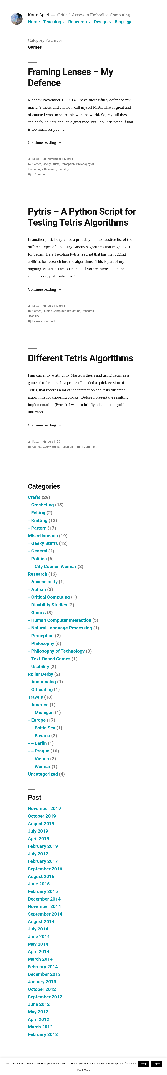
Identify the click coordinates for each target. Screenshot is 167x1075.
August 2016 (41, 876)
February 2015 (43, 891)
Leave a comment (43, 321)
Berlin (41, 743)
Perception (68, 164)
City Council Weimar (56, 566)
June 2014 (39, 936)
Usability (63, 169)
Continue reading (45, 142)
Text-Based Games (50, 658)
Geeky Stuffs (51, 164)
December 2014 (44, 899)
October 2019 (42, 816)
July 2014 (38, 929)
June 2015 (39, 883)
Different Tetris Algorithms (80, 358)
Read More (83, 1070)
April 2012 (38, 1019)
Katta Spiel (38, 15)
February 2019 (43, 846)
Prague (42, 751)
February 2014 (43, 966)
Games (36, 164)
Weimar (43, 766)
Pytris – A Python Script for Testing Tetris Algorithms (82, 217)
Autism (38, 589)
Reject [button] (156, 1063)
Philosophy (42, 643)
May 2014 (38, 944)
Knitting (39, 520)
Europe (38, 720)
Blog (119, 21)
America (39, 704)
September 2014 (45, 914)
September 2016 (45, 868)
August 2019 (41, 823)
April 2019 (38, 838)
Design (101, 21)
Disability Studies (49, 604)
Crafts (34, 497)
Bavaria (42, 735)
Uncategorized (43, 774)
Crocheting (42, 505)
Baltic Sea (45, 727)
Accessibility (44, 581)
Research (77, 21)
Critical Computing (50, 597)
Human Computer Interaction (61, 311)
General (39, 551)
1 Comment (39, 174)
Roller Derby (40, 674)
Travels (35, 697)
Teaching (52, 21)
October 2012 (42, 989)
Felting (38, 512)
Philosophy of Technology (58, 651)
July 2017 (38, 853)
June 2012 (39, 1004)
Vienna (42, 758)
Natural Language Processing (61, 628)
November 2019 (44, 808)
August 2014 (41, 921)
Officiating (42, 689)
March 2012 (40, 1026)
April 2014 (38, 951)
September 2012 (45, 997)
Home (34, 21)
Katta (35, 159)
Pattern (38, 528)
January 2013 (42, 981)
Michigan (44, 712)
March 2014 (40, 959)
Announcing (43, 681)
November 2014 (44, 906)
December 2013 (44, 974)
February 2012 (43, 1034)
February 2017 (43, 861)
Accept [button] (143, 1063)
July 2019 (38, 831)
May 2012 (38, 1011)
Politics (39, 558)
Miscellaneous (43, 535)
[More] (129, 22)
